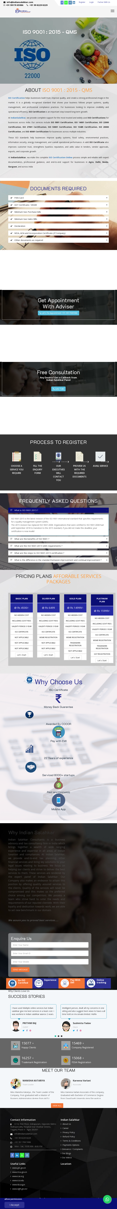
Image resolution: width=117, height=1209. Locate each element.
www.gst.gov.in (19, 1168)
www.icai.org (18, 1176)
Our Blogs (66, 1153)
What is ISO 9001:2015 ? (24, 510)
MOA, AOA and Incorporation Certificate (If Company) (37, 233)
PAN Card (17, 198)
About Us (67, 1124)
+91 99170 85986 (13, 5)
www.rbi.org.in (18, 1184)
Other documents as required (26, 240)
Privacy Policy (69, 1132)
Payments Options (71, 1145)
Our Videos (67, 1157)
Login (91, 2)
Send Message (20, 969)
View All (57, 1105)
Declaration (17, 226)
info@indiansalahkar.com (18, 2)
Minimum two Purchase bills (25, 212)
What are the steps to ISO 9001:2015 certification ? (37, 553)
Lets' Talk (58, 388)
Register (82, 2)
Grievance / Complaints (72, 1149)
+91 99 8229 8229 (37, 5)
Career (66, 1128)
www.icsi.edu (18, 1180)
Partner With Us (104, 2)
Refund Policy (69, 1136)
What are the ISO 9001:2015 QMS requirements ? (36, 546)
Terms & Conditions (72, 1140)
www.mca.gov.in (19, 1172)
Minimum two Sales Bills (23, 219)
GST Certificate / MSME (23, 205)
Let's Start (21, 655)
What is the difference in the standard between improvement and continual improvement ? (56, 560)
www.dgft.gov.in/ (19, 1188)
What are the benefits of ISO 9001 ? (29, 539)
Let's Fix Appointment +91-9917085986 (58, 313)
